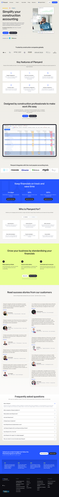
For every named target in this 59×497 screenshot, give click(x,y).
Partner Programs (40, 482)
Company (28, 478)
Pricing (29, 2)
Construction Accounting (20, 486)
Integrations (50, 478)
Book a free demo (33, 275)
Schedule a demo (13, 32)
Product (17, 2)
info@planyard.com (6, 480)
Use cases (11, 2)
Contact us (28, 482)
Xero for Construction (51, 481)
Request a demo (53, 453)
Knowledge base (40, 481)
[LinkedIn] (4, 485)
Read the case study (10, 199)
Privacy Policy (29, 487)
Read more (5, 309)
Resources (34, 2)
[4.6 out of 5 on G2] (9, 8)
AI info (38, 489)
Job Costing (18, 489)
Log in (50, 2)
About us (28, 481)
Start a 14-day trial (44, 453)
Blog (27, 486)
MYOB (49, 487)
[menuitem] (42, 2)
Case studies (24, 2)
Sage (49, 485)
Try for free (55, 2)
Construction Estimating (20, 488)
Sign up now (25, 275)
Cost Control (18, 491)
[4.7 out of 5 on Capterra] (13, 8)
